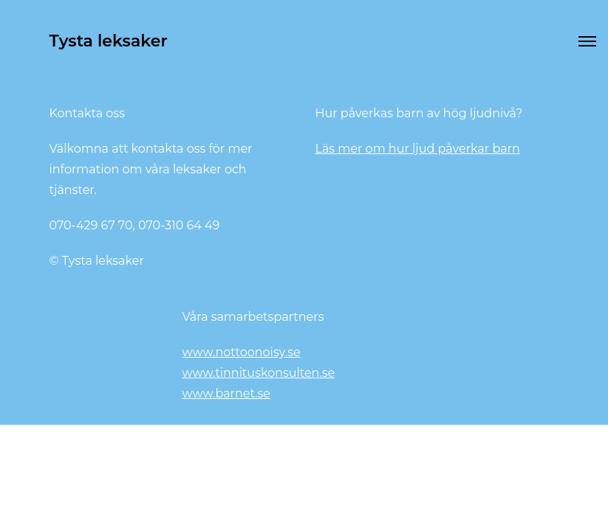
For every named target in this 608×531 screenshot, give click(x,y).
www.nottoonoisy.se (241, 352)
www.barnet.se (226, 393)
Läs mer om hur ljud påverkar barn (417, 149)
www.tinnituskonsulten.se (258, 373)
